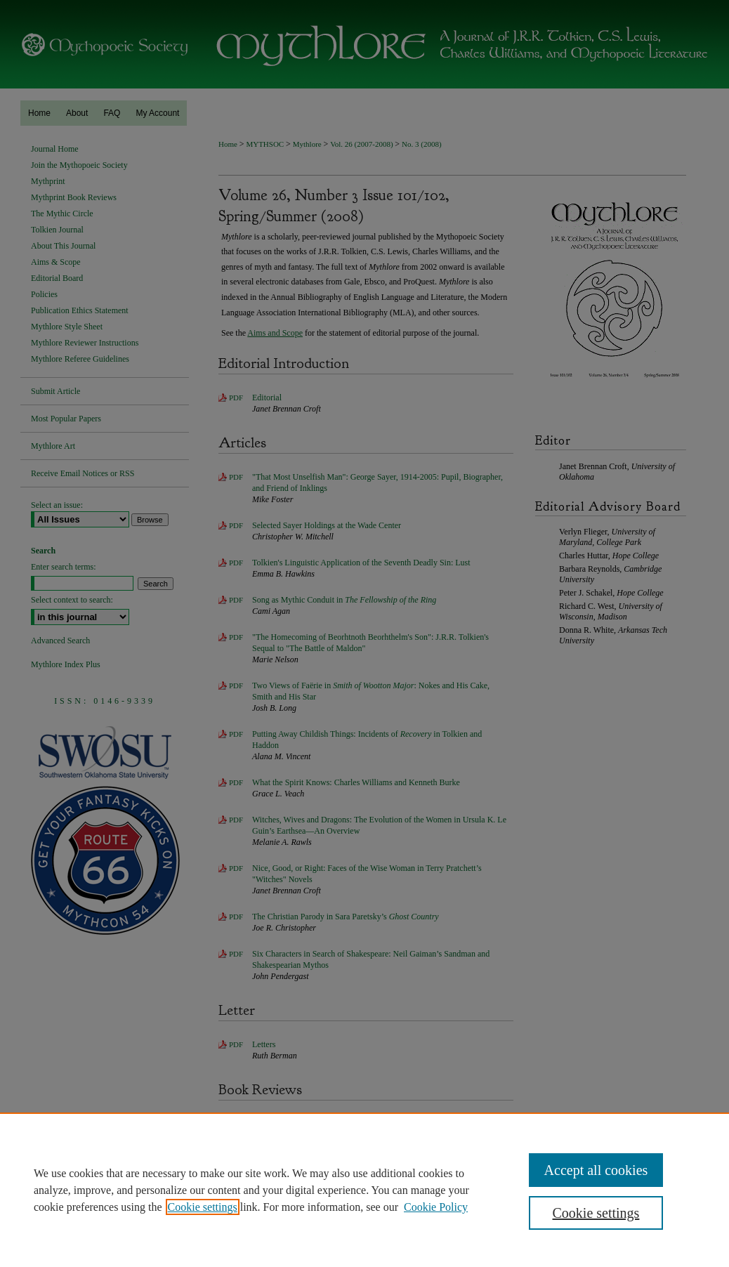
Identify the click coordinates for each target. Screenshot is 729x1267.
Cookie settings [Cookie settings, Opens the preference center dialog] (596, 1213)
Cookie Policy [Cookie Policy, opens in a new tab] (436, 1207)
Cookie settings (202, 1207)
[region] (364, 1189)
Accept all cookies (596, 1170)
